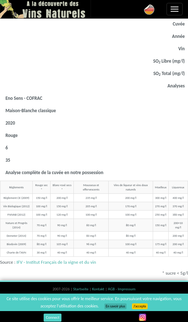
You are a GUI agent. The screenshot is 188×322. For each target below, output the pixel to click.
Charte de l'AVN (16, 252)
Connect (52, 317)
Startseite (81, 289)
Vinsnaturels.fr (45, 9)
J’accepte (139, 306)
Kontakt (98, 289)
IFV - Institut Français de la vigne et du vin (56, 262)
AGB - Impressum (122, 289)
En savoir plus (115, 306)
